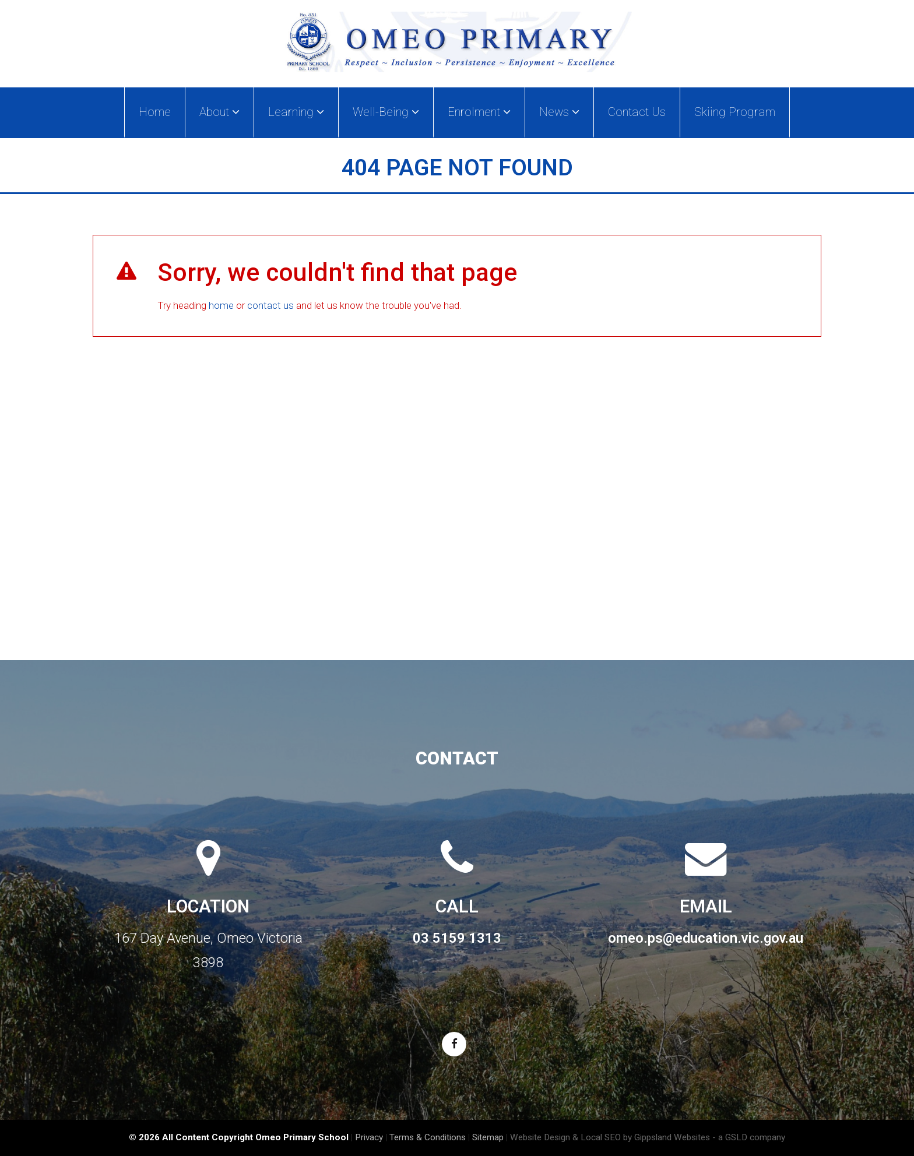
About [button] (219, 112)
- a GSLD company (748, 1137)
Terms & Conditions (427, 1137)
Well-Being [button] (386, 112)
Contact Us (637, 112)
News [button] (559, 112)
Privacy (369, 1137)
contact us (270, 305)
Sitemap (488, 1137)
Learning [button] (296, 112)
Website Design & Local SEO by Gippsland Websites (610, 1137)
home (221, 305)
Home (155, 112)
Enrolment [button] (479, 112)
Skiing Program (734, 112)
